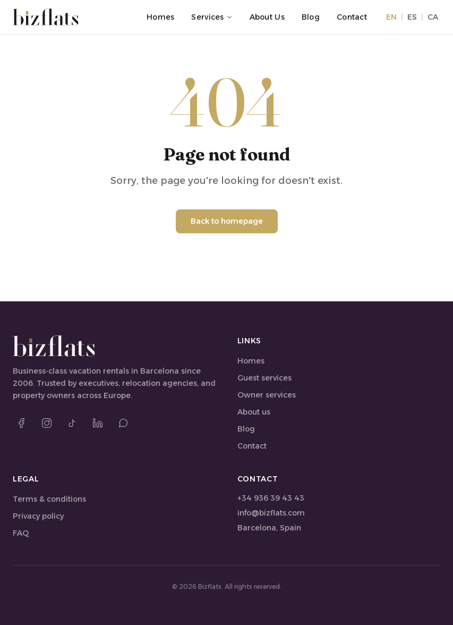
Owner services (266, 395)
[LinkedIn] (97, 423)
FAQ (21, 533)
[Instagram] (46, 423)
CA (433, 17)
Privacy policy (38, 516)
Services (211, 17)
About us (267, 17)
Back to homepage (227, 221)
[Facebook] (21, 423)
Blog (311, 17)
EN (391, 17)
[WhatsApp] (123, 423)
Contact (352, 17)
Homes (160, 17)
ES (412, 17)
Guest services (264, 378)
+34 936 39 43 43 (270, 498)
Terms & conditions (49, 499)
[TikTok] (72, 423)
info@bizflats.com (271, 513)
